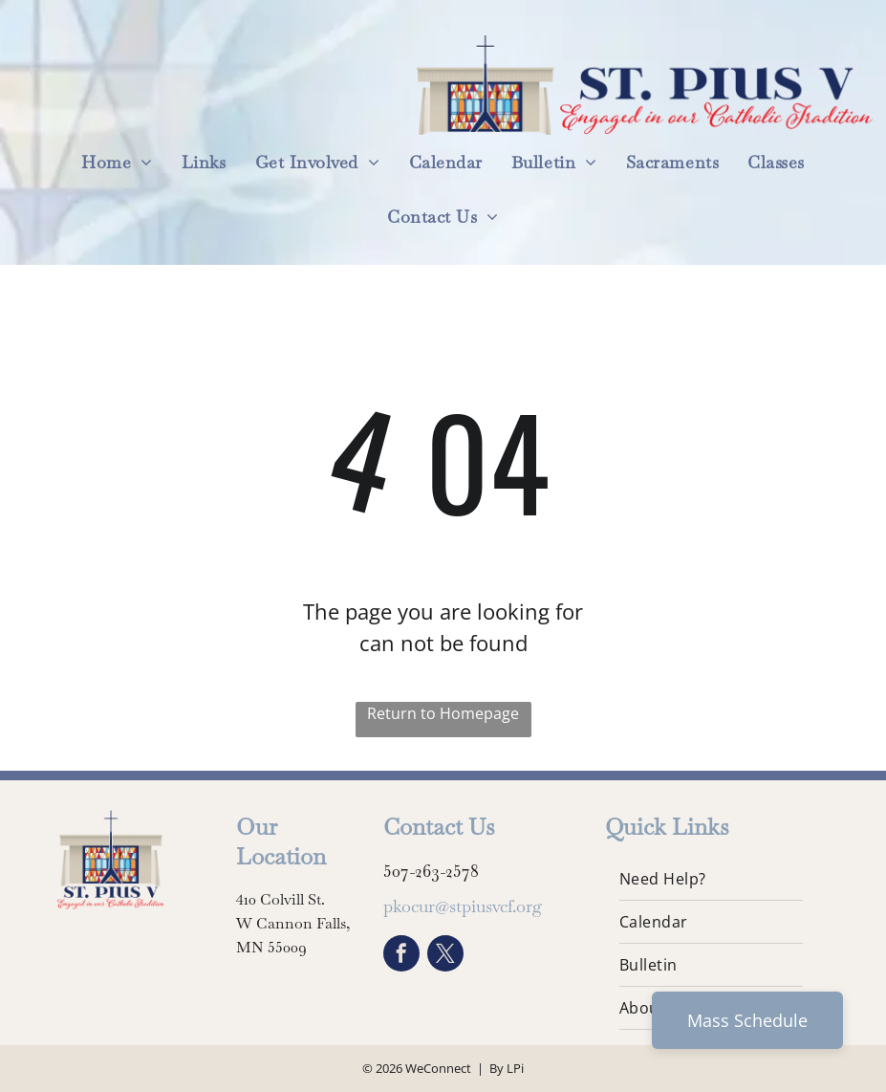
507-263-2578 (431, 871)
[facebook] (401, 955)
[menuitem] (117, 162)
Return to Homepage (443, 713)
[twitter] (445, 955)
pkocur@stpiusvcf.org (462, 906)
